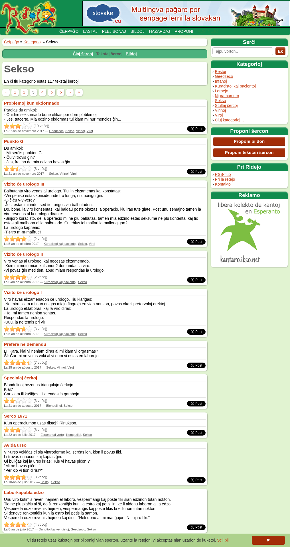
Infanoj (221, 81)
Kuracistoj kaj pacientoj (235, 86)
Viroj (219, 115)
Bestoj (220, 71)
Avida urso (15, 445)
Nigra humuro (227, 95)
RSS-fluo (223, 174)
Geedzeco (224, 76)
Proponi (184, 31)
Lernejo (221, 91)
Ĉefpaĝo (68, 31)
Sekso (220, 100)
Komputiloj (73, 434)
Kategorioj (33, 42)
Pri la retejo (225, 179)
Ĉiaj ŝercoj (83, 54)
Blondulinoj (54, 405)
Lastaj (90, 31)
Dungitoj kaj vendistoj (54, 529)
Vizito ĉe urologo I (23, 292)
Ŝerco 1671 (15, 416)
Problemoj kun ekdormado (31, 103)
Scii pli (222, 540)
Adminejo (208, 31)
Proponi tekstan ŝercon (249, 152)
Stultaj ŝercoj (226, 105)
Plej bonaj (114, 31)
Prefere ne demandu (25, 344)
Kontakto (223, 184)
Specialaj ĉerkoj (20, 377)
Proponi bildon (249, 141)
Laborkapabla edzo (24, 492)
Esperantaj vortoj (52, 434)
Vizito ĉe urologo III (24, 184)
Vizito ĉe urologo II (23, 254)
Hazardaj (159, 31)
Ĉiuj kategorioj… (229, 120)
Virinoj (220, 110)
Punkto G (13, 141)
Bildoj (138, 31)
